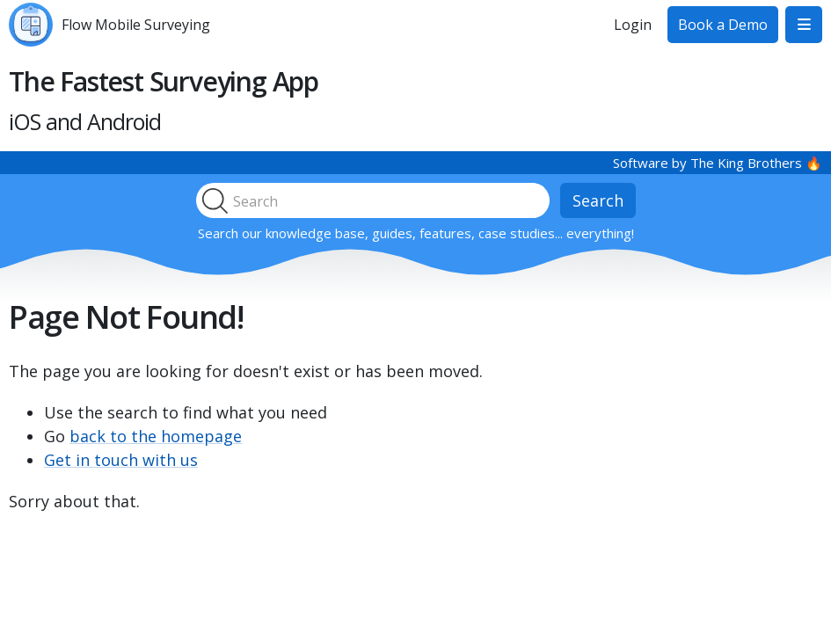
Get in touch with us (121, 459)
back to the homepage (155, 436)
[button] (803, 24)
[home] (109, 24)
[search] (388, 200)
